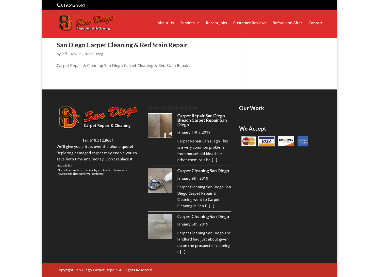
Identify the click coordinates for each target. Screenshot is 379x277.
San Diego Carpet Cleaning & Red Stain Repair (122, 45)
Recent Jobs (216, 23)
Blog (99, 54)
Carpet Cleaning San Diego (203, 170)
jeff (64, 54)
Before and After (287, 23)
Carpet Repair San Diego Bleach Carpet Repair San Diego (202, 120)
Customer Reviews (249, 23)
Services (187, 23)
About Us (166, 23)
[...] (214, 159)
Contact (316, 23)
